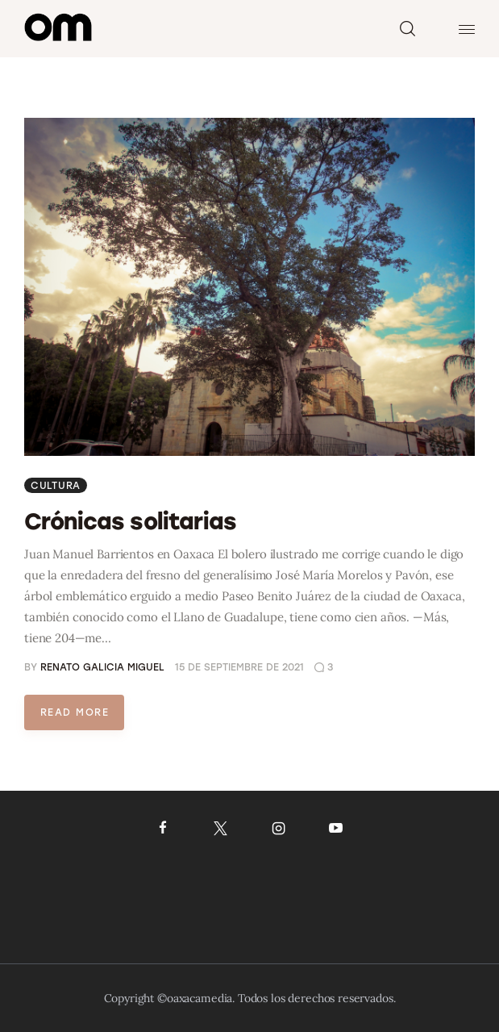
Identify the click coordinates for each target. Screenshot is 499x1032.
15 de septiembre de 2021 (239, 667)
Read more (74, 712)
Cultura (56, 485)
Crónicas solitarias (130, 521)
